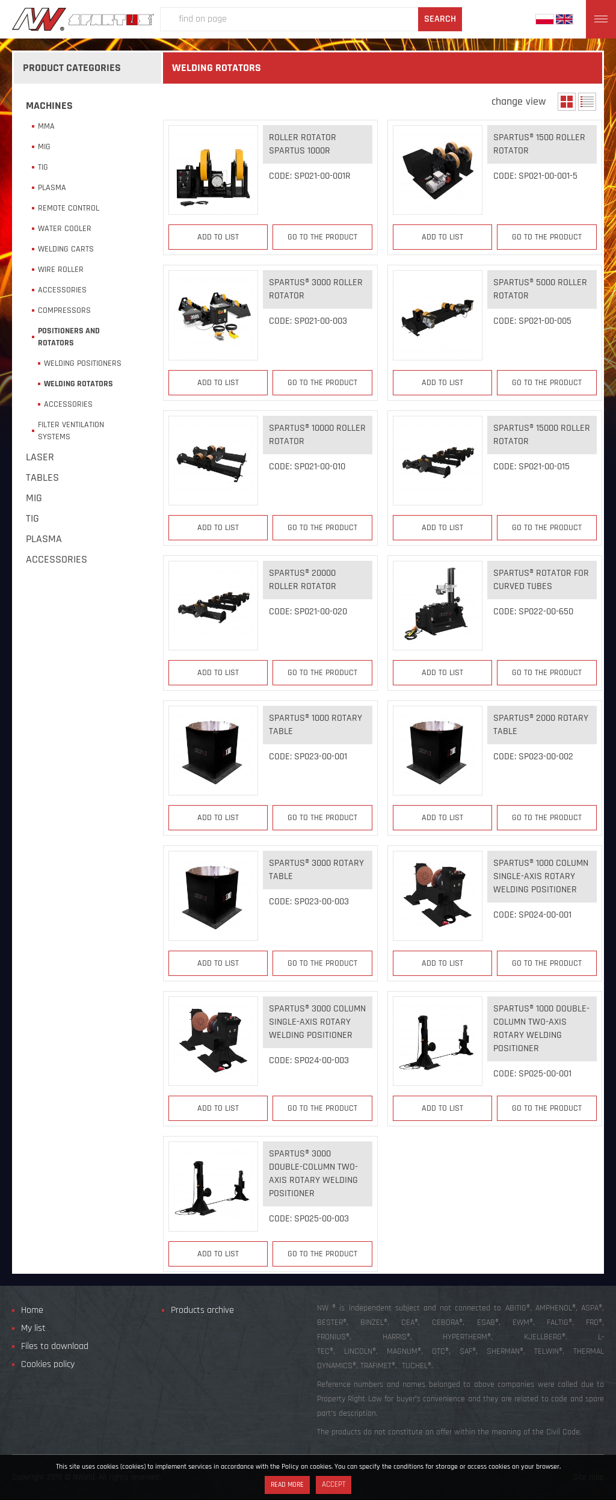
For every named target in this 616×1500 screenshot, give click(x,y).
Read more (287, 1484)
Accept (333, 1485)
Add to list (218, 237)
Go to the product (322, 237)
